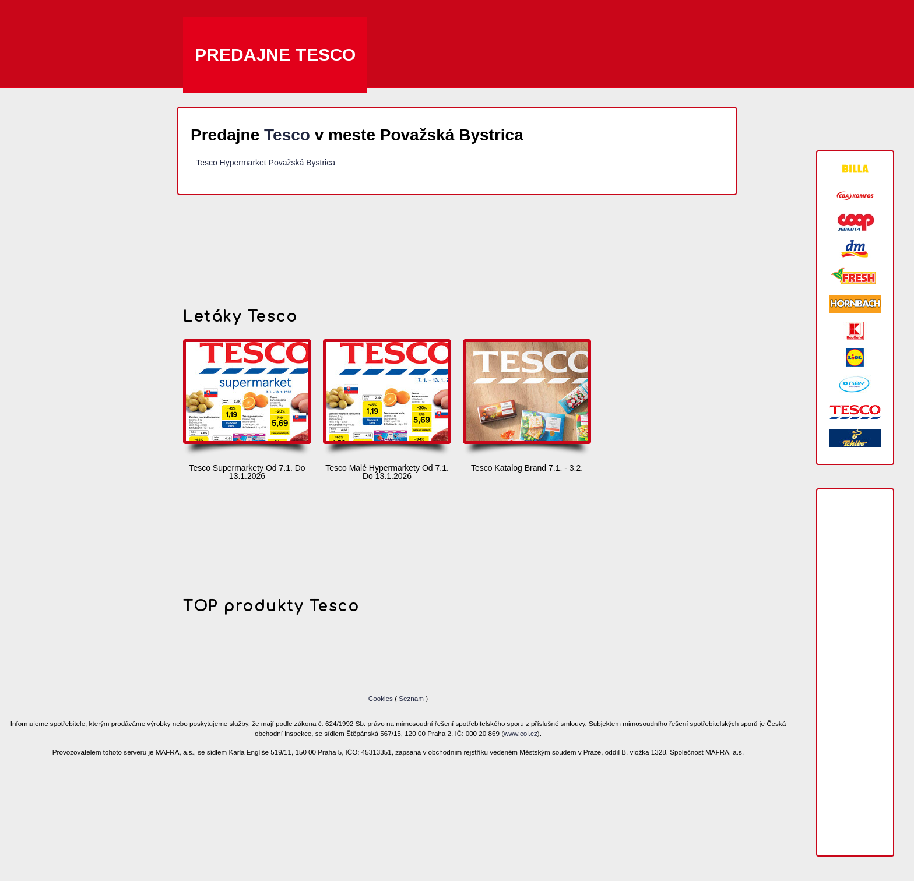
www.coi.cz (520, 733)
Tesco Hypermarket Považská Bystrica (265, 162)
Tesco (287, 135)
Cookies (381, 698)
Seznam (411, 698)
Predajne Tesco (275, 54)
